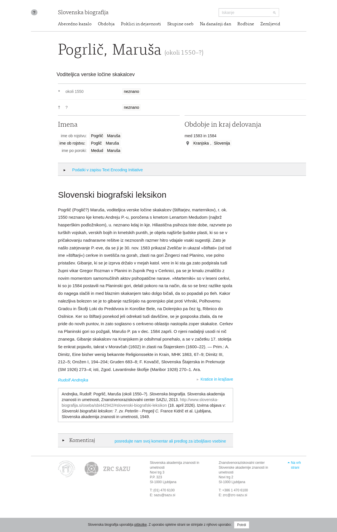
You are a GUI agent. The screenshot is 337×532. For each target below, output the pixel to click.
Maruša (113, 135)
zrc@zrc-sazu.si (235, 495)
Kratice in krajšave (217, 379)
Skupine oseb (180, 24)
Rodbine (245, 24)
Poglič (96, 143)
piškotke (140, 525)
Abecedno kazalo (75, 24)
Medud (97, 150)
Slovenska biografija (83, 13)
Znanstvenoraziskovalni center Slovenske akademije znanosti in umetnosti (243, 467)
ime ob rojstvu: (72, 143)
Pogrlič (97, 135)
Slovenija (222, 143)
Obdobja (106, 24)
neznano (131, 91)
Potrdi (241, 525)
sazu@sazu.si (164, 495)
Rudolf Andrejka (73, 379)
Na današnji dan (215, 24)
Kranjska (201, 143)
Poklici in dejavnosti (141, 24)
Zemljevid (270, 24)
